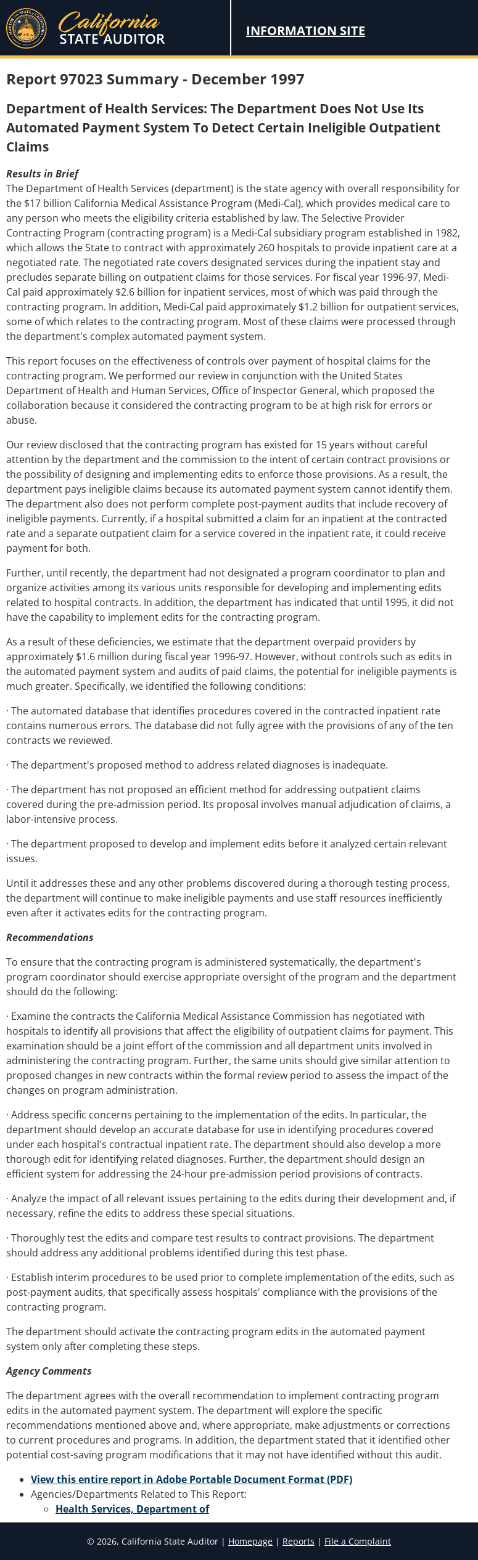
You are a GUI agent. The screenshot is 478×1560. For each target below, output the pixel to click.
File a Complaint (357, 1541)
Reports (298, 1541)
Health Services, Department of (132, 1509)
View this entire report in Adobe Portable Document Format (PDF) (191, 1479)
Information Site (305, 30)
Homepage (250, 1541)
